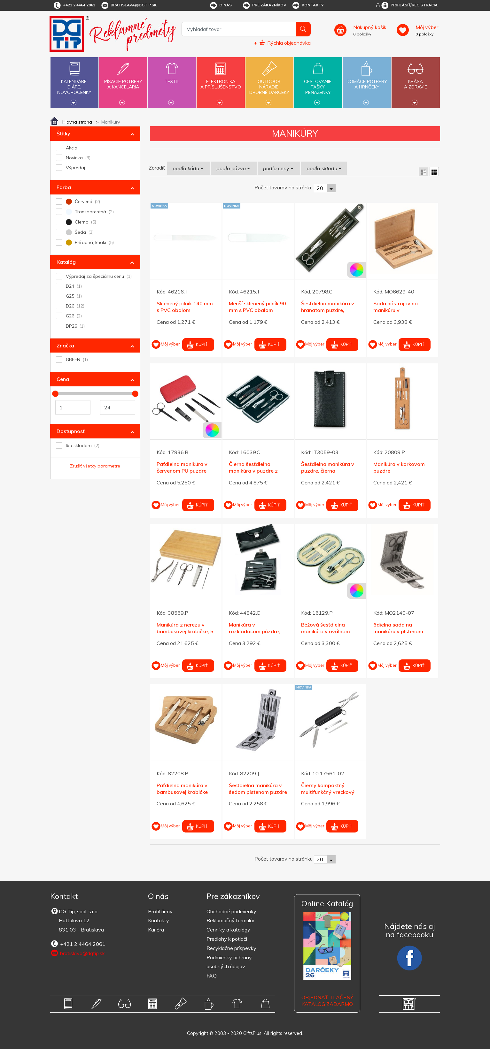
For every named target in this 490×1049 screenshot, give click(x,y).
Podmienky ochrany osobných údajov (229, 962)
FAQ (211, 975)
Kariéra (156, 929)
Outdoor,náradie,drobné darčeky (269, 81)
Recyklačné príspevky (231, 948)
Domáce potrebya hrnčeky (367, 80)
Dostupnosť (71, 431)
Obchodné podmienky (231, 911)
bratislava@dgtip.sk (128, 5)
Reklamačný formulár (230, 920)
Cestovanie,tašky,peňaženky (318, 81)
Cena (63, 379)
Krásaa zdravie (415, 80)
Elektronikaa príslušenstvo (220, 80)
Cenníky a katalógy (228, 929)
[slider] (55, 394)
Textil (172, 77)
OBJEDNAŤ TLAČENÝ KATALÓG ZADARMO (327, 1000)
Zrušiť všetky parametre (95, 466)
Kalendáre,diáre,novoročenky (74, 81)
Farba (64, 187)
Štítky (63, 133)
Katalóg (66, 262)
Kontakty (308, 5)
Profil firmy (160, 911)
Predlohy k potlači (226, 939)
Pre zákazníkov (264, 5)
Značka (65, 345)
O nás (220, 5)
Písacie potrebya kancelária (123, 80)
